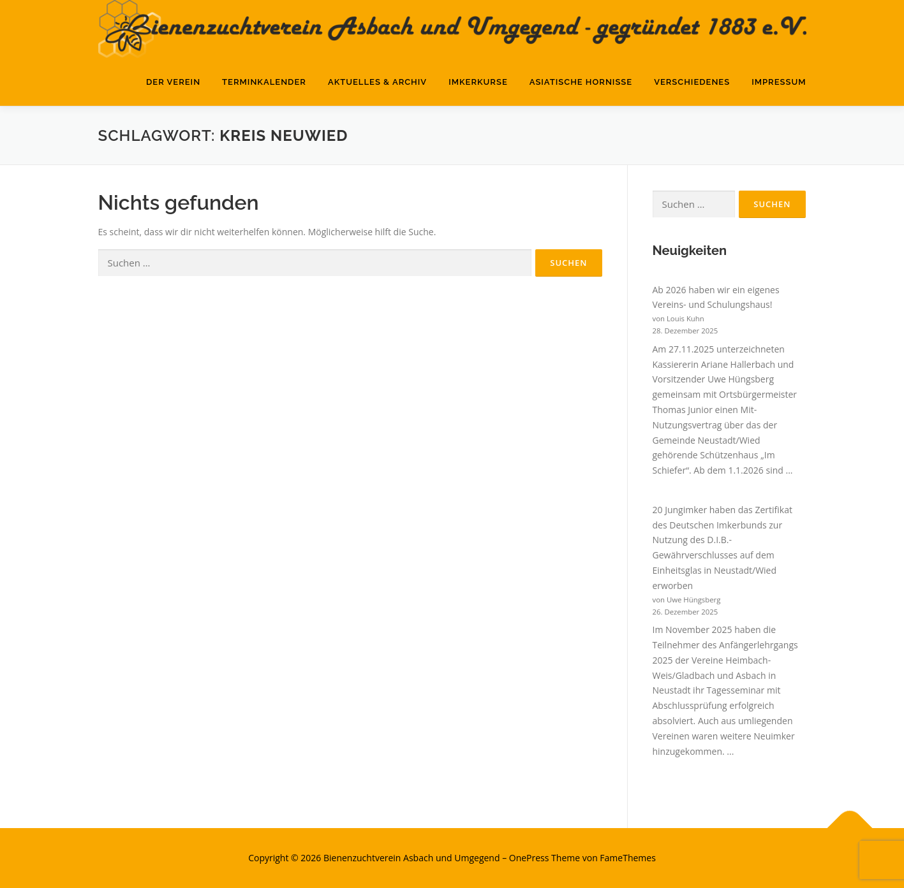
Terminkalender (264, 82)
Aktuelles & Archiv (377, 82)
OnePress (529, 858)
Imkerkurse (478, 82)
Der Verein (173, 82)
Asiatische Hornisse (581, 82)
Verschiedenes (692, 82)
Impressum (779, 82)
